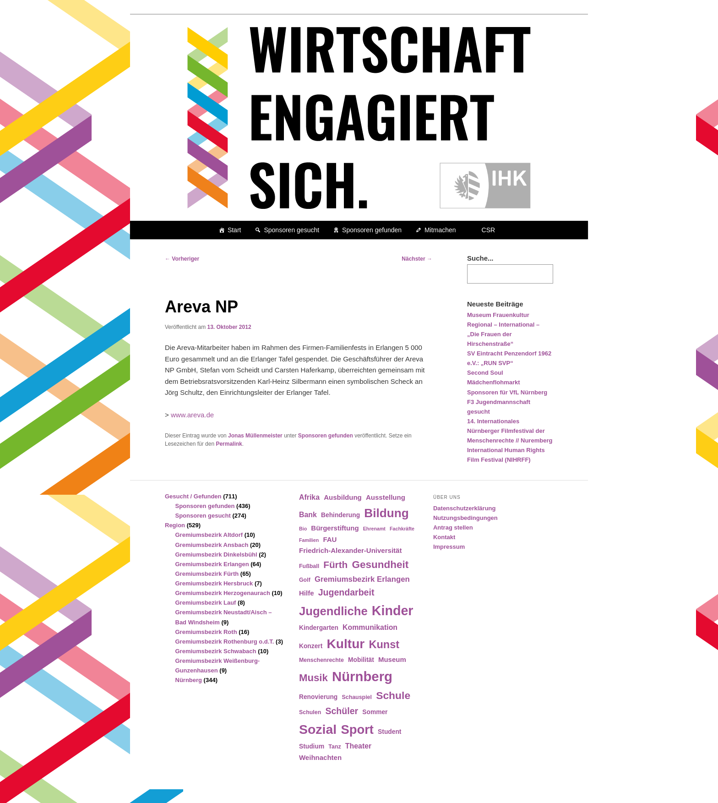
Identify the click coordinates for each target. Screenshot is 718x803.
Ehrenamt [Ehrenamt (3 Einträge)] (374, 528)
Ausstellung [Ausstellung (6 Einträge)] (385, 497)
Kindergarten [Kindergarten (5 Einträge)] (318, 627)
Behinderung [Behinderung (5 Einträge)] (340, 515)
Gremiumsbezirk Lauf (205, 602)
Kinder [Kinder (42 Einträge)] (392, 610)
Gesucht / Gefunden (193, 496)
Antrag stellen (453, 527)
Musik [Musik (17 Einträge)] (313, 677)
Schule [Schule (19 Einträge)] (393, 695)
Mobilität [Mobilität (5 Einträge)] (361, 659)
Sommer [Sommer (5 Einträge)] (374, 712)
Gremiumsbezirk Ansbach (212, 544)
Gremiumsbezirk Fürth (207, 573)
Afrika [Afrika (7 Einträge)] (309, 497)
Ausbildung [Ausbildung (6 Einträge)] (343, 497)
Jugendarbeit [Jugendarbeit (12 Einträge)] (346, 592)
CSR (488, 230)
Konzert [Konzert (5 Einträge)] (310, 646)
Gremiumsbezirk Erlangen (212, 564)
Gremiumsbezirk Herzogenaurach (222, 593)
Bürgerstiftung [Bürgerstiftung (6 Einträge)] (335, 528)
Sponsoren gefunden (372, 230)
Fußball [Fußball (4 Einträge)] (309, 566)
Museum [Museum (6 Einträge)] (392, 659)
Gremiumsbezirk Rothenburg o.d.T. (224, 641)
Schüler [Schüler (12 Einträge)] (341, 711)
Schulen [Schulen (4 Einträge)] (310, 712)
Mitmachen (440, 230)
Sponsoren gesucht (291, 230)
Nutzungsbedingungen (465, 517)
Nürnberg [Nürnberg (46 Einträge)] (362, 676)
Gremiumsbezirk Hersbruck (214, 583)
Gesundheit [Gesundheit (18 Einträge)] (380, 564)
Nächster (417, 259)
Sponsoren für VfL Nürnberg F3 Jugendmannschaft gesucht (507, 402)
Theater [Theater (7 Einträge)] (358, 746)
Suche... (480, 258)
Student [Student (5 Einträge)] (389, 731)
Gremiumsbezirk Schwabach (215, 651)
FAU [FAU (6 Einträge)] (330, 539)
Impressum (449, 546)
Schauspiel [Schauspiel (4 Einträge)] (357, 697)
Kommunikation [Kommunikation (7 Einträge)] (370, 627)
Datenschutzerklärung (464, 508)
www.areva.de (192, 415)
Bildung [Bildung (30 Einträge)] (386, 513)
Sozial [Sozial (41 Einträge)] (318, 729)
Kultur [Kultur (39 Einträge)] (346, 644)
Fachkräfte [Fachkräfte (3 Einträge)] (402, 528)
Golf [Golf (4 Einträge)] (304, 580)
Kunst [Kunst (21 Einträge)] (384, 644)
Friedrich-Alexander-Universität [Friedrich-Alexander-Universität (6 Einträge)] (350, 550)
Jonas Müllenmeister (255, 435)
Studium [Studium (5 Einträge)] (311, 746)
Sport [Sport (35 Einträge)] (357, 729)
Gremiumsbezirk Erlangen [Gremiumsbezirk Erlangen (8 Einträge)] (362, 579)
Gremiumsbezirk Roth (206, 631)
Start (234, 230)
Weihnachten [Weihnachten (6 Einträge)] (320, 757)
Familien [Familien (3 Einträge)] (309, 540)
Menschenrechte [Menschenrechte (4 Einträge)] (321, 660)
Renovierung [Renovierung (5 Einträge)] (318, 697)
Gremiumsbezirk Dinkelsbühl (216, 554)
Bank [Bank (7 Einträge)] (308, 515)
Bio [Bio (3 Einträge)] (303, 528)
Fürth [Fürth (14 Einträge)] (335, 564)
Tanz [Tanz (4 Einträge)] (334, 746)
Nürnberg (188, 680)
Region (175, 525)
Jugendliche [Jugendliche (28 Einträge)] (333, 611)
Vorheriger (182, 259)
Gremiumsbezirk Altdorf (209, 534)
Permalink (229, 444)
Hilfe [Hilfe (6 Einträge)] (306, 593)
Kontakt (444, 537)
